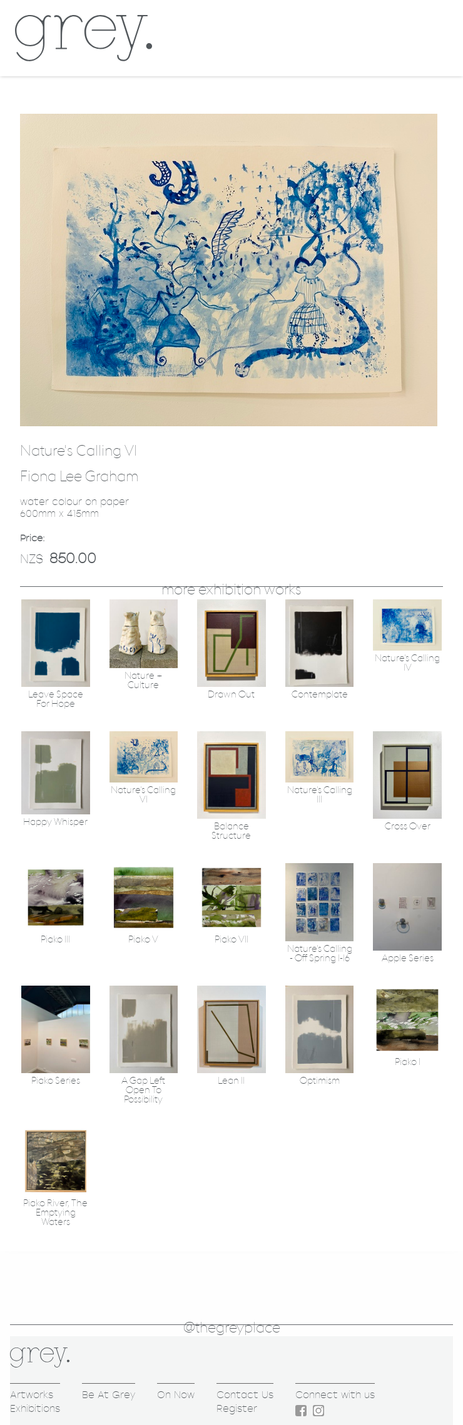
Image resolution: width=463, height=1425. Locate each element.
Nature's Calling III (319, 795)
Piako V (143, 939)
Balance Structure (231, 831)
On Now (176, 1395)
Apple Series (408, 958)
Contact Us (244, 1395)
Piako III (55, 939)
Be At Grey (108, 1395)
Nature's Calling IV (407, 663)
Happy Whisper (55, 822)
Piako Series (55, 1081)
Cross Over (407, 826)
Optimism (320, 1081)
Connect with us (335, 1395)
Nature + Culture (144, 680)
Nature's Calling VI (143, 795)
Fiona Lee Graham (79, 477)
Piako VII (231, 939)
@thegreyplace (231, 1328)
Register (236, 1408)
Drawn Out (231, 694)
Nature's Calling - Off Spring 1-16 (319, 953)
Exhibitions (35, 1408)
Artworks (31, 1395)
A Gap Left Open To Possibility (143, 1090)
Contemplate (320, 694)
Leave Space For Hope (55, 699)
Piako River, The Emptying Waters (55, 1213)
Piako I (407, 1062)
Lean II (231, 1081)
